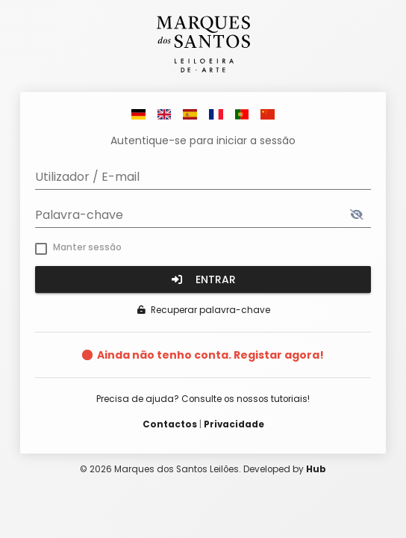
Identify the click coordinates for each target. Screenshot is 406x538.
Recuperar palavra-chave (203, 310)
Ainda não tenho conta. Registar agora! (210, 354)
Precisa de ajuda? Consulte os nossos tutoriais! (203, 399)
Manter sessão (87, 247)
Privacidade (234, 424)
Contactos (170, 424)
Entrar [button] (203, 279)
